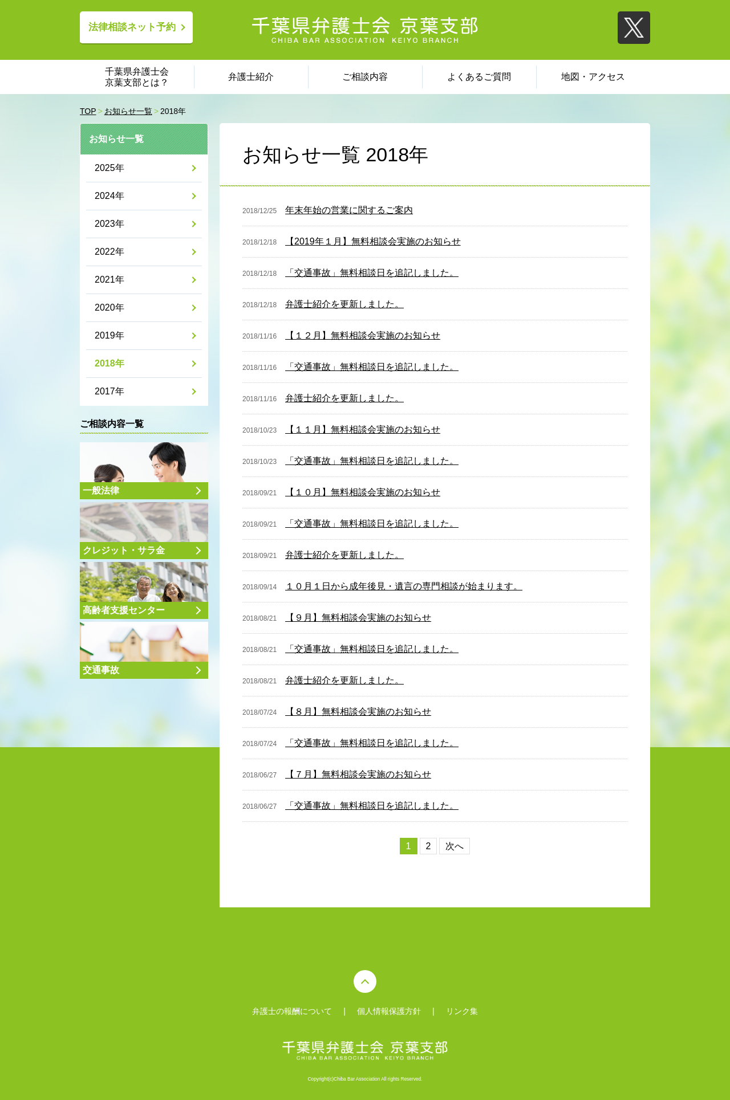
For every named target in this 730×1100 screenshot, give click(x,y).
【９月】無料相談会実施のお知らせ (358, 617)
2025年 (109, 168)
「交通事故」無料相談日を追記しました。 (372, 273)
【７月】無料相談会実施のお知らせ (358, 774)
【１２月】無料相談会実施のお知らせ (362, 335)
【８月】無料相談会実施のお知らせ (358, 711)
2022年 (109, 251)
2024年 (109, 196)
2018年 (109, 363)
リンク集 (462, 1011)
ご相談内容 (365, 77)
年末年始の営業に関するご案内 (349, 210)
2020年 (109, 307)
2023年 (109, 224)
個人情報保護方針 (389, 1011)
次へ (454, 846)
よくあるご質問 (479, 77)
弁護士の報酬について (292, 1011)
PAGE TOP (365, 981)
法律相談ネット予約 (132, 27)
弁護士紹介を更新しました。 (344, 304)
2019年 (109, 335)
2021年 (109, 279)
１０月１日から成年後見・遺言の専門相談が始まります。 (403, 586)
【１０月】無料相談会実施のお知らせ (362, 492)
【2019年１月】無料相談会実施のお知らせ (373, 241)
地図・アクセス (593, 77)
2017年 (109, 391)
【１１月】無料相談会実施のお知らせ (362, 429)
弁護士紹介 (251, 77)
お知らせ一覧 (116, 139)
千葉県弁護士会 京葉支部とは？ (137, 77)
